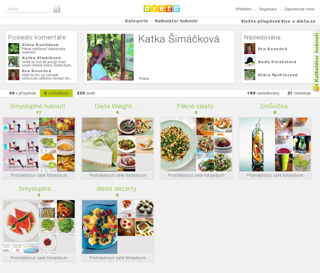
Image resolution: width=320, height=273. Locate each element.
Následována (262, 37)
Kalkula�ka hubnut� (316, 61)
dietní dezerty (116, 188)
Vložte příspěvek (260, 21)
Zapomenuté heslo (299, 9)
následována (263, 93)
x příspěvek (22, 93)
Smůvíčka (274, 106)
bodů (86, 93)
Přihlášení (244, 9)
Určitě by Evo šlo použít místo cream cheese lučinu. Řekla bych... (48, 63)
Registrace (268, 9)
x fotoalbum (56, 93)
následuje (299, 93)
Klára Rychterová (278, 75)
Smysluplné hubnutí (37, 106)
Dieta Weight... (116, 106)
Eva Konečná (36, 71)
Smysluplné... (38, 188)
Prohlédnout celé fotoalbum (39, 175)
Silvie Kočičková (40, 44)
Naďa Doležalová (277, 61)
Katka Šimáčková (41, 57)
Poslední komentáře (37, 37)
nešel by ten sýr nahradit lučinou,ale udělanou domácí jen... (47, 76)
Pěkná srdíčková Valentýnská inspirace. (43, 50)
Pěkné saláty (195, 106)
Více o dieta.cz (298, 21)
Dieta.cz (162, 8)
